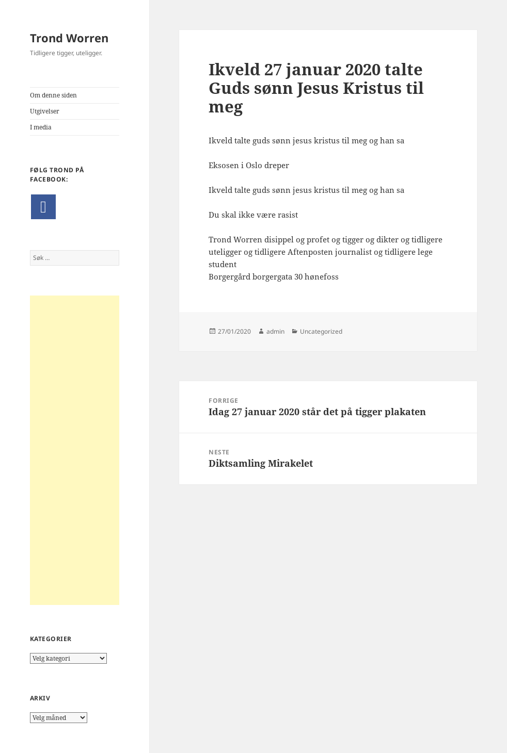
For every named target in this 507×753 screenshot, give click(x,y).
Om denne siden (53, 95)
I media (41, 127)
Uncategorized (321, 331)
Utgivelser (44, 111)
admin (275, 331)
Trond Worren (69, 37)
